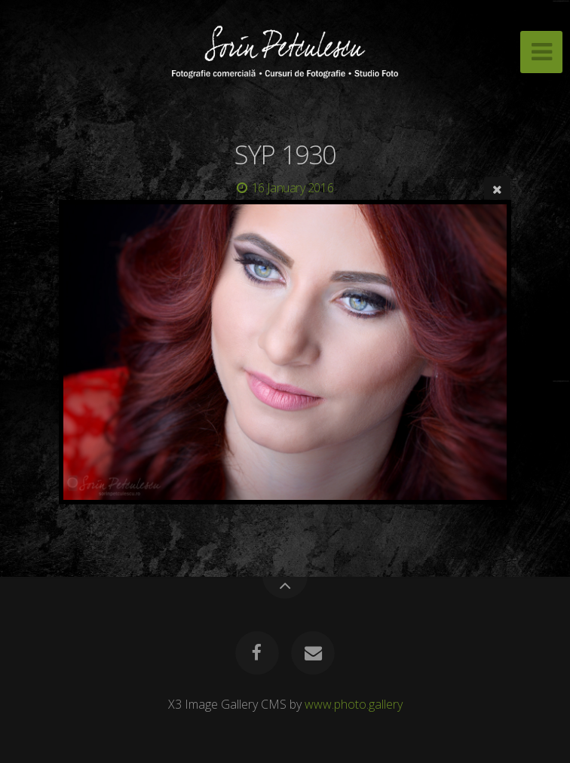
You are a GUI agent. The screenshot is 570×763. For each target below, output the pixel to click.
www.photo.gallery (354, 704)
